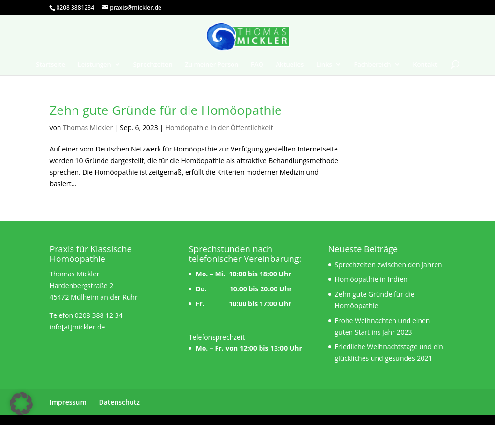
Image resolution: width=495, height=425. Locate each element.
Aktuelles (290, 65)
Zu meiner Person (211, 65)
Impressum (67, 402)
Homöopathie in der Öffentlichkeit (219, 127)
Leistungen (94, 65)
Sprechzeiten (152, 65)
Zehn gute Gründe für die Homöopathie (165, 110)
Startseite (50, 65)
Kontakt (425, 65)
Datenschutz (119, 402)
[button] (21, 404)
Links (324, 65)
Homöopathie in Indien (371, 279)
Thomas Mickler (88, 127)
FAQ (257, 65)
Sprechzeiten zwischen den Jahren (388, 264)
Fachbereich (372, 65)
